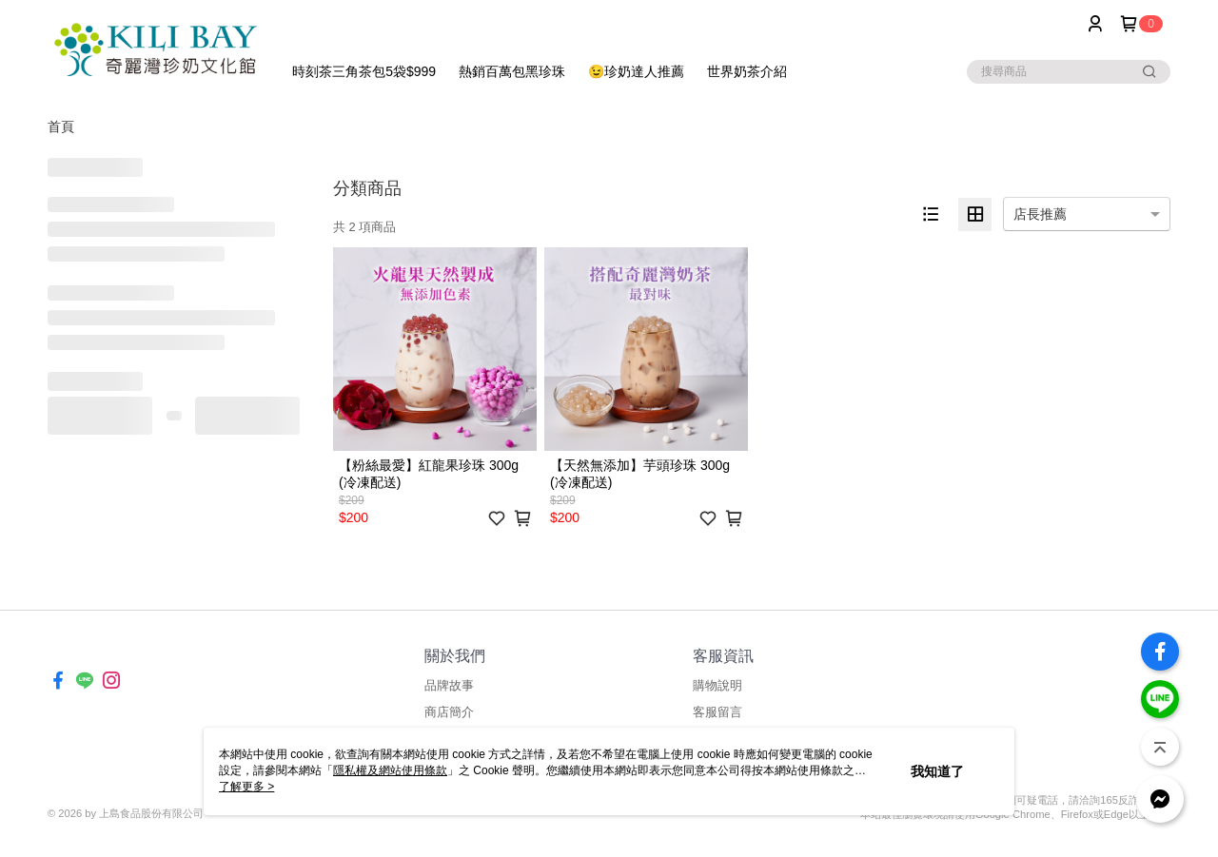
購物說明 (717, 685)
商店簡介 (449, 712)
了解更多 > (246, 786)
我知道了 (937, 771)
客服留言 (717, 712)
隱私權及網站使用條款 (390, 770)
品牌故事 (449, 685)
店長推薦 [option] (1040, 214)
